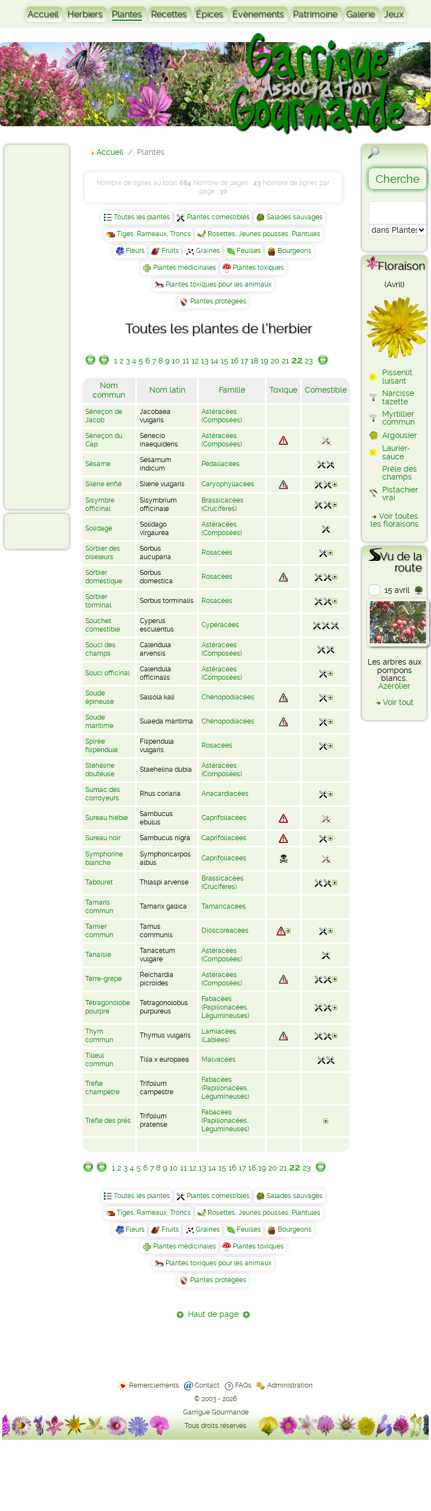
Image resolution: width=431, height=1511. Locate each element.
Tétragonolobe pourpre (107, 1007)
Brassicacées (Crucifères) (222, 504)
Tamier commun (99, 931)
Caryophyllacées (227, 484)
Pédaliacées (220, 464)
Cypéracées (220, 625)
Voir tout (398, 702)
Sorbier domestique (103, 577)
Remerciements (154, 1385)
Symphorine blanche (104, 858)
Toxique (283, 389)
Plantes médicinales (184, 267)
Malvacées (218, 1059)
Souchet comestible (102, 625)
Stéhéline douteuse (99, 770)
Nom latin (167, 389)
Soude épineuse (99, 697)
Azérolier (394, 685)
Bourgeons (294, 251)
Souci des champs (100, 649)
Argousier (399, 435)
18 (254, 360)
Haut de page (213, 1314)
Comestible (326, 389)
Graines (208, 251)
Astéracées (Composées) (221, 416)
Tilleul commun (99, 1060)
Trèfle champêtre (102, 1088)
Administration (290, 1385)
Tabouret (99, 882)
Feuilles (249, 251)
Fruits (170, 251)
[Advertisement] (54, 326)
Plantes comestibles (218, 217)
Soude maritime (99, 721)
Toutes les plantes (142, 217)
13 (204, 360)
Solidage (98, 528)
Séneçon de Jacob (103, 416)
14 (214, 360)
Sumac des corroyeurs (102, 794)
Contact (207, 1385)
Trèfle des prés (108, 1121)
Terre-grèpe (103, 979)
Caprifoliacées (223, 818)
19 (264, 360)
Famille (232, 389)
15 (224, 360)
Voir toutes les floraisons (394, 520)
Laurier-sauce (396, 452)
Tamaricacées (223, 906)
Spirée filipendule (101, 746)
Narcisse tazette (398, 397)
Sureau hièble (106, 818)
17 (244, 360)
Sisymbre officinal (99, 504)
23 (309, 360)
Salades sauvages (295, 217)
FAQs (243, 1385)
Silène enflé (103, 484)
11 (185, 360)
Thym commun (99, 1036)
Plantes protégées (218, 301)
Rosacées (216, 552)
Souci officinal (107, 673)
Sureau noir (103, 838)
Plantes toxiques (258, 267)
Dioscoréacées (225, 930)
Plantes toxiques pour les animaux (219, 284)
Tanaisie (98, 955)
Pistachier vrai (400, 493)
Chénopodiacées (227, 697)
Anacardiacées (225, 794)
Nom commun (109, 390)
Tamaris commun (99, 907)
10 (176, 360)
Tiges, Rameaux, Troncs (154, 234)
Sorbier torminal (98, 601)
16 (235, 360)
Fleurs (135, 251)
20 (274, 360)
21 (285, 360)
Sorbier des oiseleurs (102, 553)
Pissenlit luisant (397, 376)
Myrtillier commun (398, 417)
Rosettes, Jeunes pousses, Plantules (264, 234)
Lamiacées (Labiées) (218, 1036)
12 (195, 360)
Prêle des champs (399, 472)
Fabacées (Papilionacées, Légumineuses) (225, 1007)
